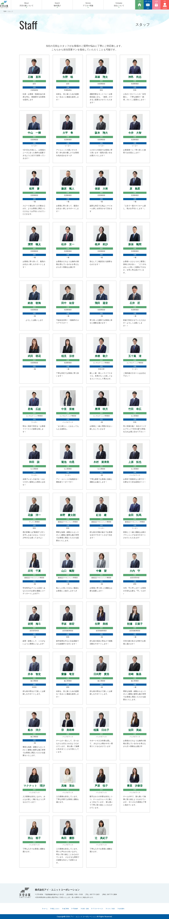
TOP (4, 11)
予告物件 (74, 908)
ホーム (45, 908)
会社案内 (121, 908)
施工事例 (65, 908)
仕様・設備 (85, 908)
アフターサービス (97, 908)
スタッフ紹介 (110, 908)
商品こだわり (55, 908)
